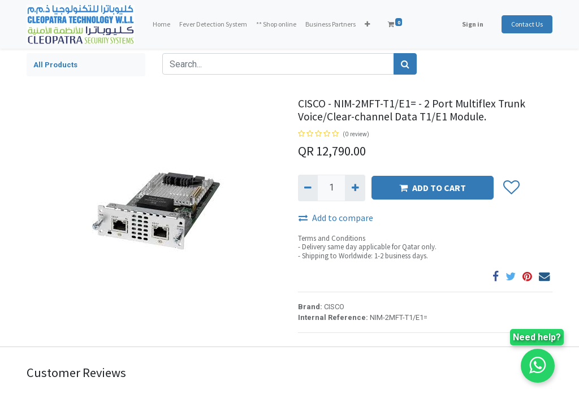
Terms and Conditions (331, 238)
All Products (55, 64)
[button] (367, 24)
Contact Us (527, 24)
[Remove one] (308, 188)
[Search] (405, 64)
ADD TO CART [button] (432, 187)
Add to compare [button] (336, 217)
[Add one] (355, 188)
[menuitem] (161, 24)
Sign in (472, 24)
